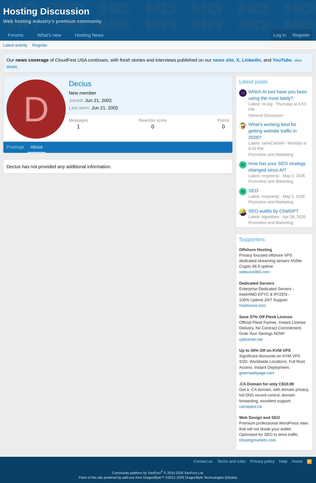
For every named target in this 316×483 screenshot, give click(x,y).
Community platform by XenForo (158, 473)
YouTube (282, 60)
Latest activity (15, 45)
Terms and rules (231, 461)
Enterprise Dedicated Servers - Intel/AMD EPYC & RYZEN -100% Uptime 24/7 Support (266, 294)
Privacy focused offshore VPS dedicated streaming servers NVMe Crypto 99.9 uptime (270, 261)
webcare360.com (254, 272)
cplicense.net (251, 339)
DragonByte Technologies (204, 477)
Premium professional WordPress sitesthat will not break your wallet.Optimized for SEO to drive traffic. (273, 428)
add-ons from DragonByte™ (143, 477)
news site (223, 60)
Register (39, 45)
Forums (15, 35)
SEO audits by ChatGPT (273, 210)
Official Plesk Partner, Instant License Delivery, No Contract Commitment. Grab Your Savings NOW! (272, 328)
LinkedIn (251, 60)
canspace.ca (250, 406)
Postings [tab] (15, 146)
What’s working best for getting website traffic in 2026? (272, 131)
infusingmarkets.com (257, 440)
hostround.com (252, 305)
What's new (49, 35)
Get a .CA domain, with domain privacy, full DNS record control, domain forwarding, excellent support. (274, 395)
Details (231, 477)
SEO (253, 190)
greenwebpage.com (256, 373)
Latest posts (253, 82)
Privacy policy (262, 461)
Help (283, 461)
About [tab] (37, 146)
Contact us (203, 461)
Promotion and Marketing (270, 154)
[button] (28, 35)
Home (297, 461)
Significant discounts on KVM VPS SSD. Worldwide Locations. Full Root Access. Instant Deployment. (272, 361)
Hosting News (89, 35)
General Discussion (265, 115)
